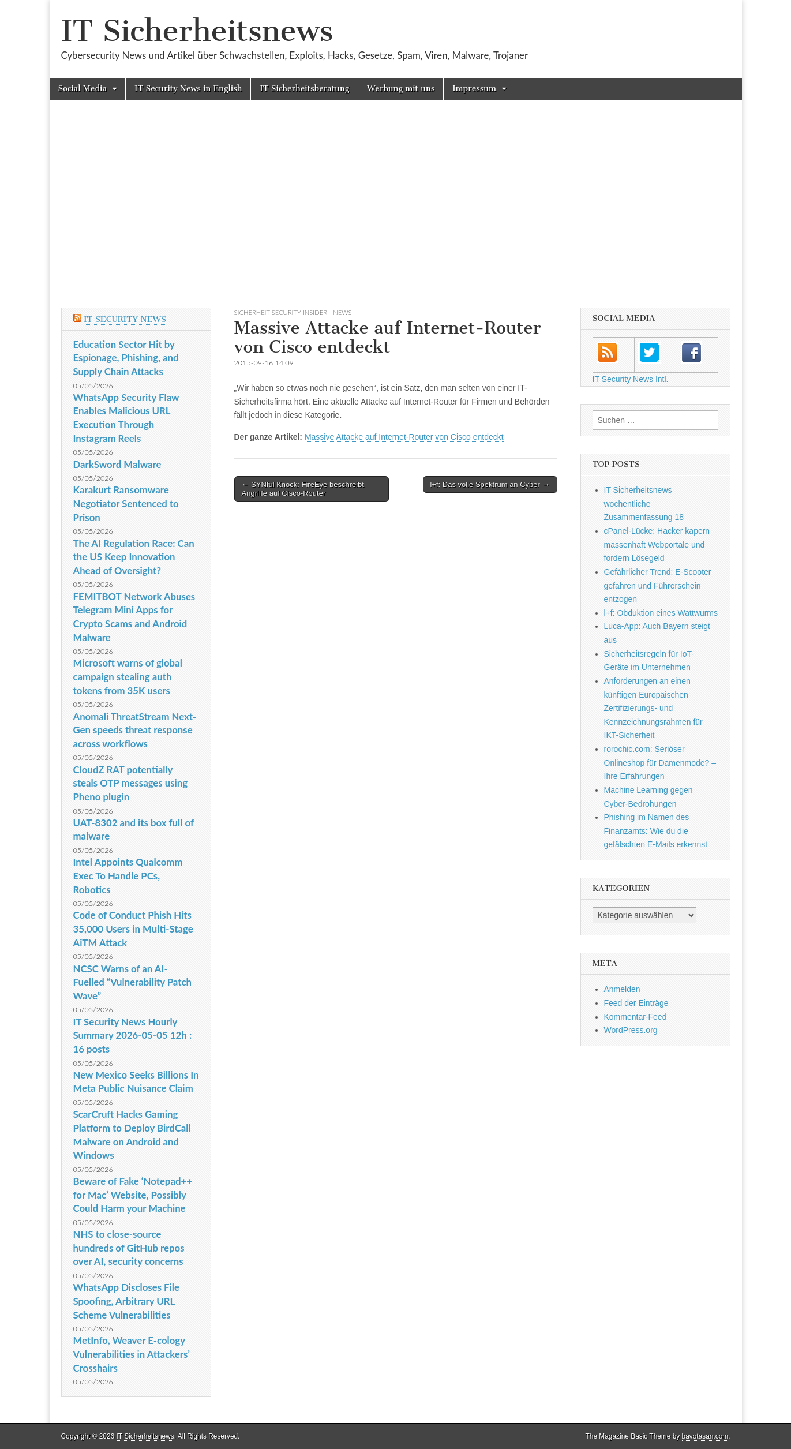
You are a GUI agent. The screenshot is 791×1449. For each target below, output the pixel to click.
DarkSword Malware (117, 464)
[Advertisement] (396, 203)
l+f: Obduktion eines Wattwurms (661, 612)
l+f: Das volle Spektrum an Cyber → (490, 484)
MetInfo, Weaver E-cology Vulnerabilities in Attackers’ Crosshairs (131, 1353)
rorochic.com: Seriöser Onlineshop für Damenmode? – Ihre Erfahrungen (660, 762)
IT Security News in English (188, 88)
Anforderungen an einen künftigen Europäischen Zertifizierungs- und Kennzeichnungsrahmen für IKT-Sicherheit (653, 708)
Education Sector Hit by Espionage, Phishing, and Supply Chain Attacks (126, 357)
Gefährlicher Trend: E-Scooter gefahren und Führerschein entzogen (657, 585)
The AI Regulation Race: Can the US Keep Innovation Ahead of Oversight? (133, 556)
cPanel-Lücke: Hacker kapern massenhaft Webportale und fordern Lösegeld (657, 544)
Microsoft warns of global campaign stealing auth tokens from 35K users (127, 676)
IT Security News (125, 319)
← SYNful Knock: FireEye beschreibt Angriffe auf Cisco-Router (303, 489)
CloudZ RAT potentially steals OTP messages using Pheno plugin (130, 783)
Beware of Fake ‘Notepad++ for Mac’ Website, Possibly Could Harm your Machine (132, 1194)
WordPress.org (631, 1030)
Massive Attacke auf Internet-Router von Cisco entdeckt (404, 436)
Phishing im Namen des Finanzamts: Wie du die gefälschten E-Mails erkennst (656, 831)
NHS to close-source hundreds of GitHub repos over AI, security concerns (129, 1247)
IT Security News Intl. (631, 379)
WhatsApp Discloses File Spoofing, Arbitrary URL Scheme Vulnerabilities (126, 1300)
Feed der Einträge (636, 1003)
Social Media (82, 88)
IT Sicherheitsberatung (304, 88)
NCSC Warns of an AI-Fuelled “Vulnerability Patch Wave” (132, 982)
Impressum (474, 88)
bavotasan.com (705, 1436)
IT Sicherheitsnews (197, 30)
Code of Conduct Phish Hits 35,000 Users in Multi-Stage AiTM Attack (133, 928)
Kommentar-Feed (635, 1016)
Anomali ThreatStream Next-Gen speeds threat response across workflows (135, 730)
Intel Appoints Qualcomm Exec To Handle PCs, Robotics (128, 875)
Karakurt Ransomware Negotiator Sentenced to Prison (126, 503)
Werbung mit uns (400, 88)
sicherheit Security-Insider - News (293, 312)
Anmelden (622, 989)
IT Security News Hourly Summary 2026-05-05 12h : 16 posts (132, 1035)
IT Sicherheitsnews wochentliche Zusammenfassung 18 (644, 503)
